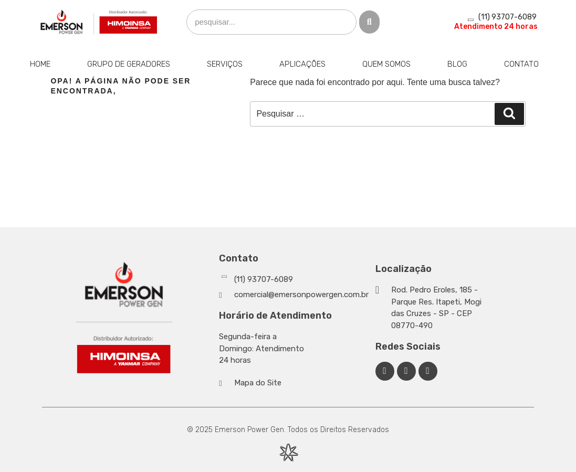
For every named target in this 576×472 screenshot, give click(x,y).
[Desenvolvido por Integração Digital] (288, 452)
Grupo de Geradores (128, 64)
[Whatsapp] (294, 280)
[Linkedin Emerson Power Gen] (406, 371)
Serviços (225, 64)
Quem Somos (386, 64)
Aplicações (302, 64)
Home (40, 64)
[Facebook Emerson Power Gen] (384, 371)
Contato (521, 64)
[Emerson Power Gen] (99, 22)
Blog (457, 64)
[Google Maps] (431, 307)
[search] (271, 22)
